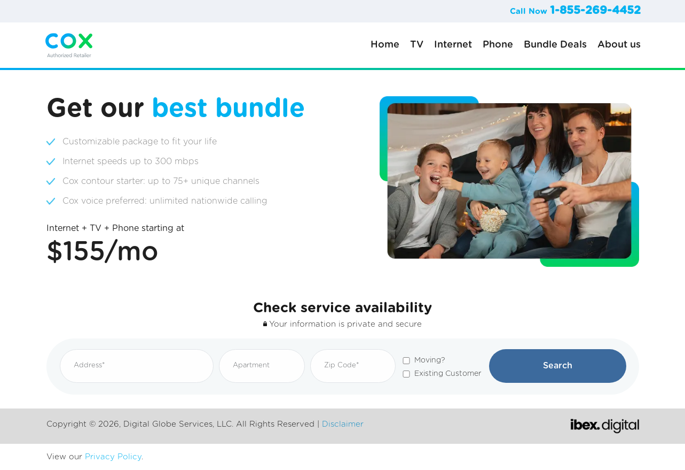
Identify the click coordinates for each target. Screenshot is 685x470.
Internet (453, 45)
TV (416, 45)
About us (619, 45)
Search (557, 365)
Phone (498, 45)
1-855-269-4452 (595, 10)
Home (385, 45)
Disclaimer (343, 424)
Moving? (429, 360)
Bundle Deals (555, 45)
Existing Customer (448, 373)
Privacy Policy (113, 457)
